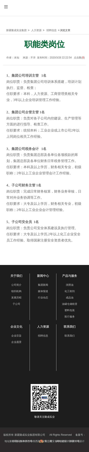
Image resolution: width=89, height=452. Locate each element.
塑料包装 (70, 310)
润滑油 (69, 284)
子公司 (16, 303)
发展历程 (16, 297)
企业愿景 (16, 342)
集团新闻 (43, 284)
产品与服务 (69, 275)
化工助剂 (70, 291)
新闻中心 (43, 275)
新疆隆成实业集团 (16, 30)
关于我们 (16, 275)
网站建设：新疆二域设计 (70, 441)
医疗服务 (70, 316)
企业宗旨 (16, 335)
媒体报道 (43, 291)
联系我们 (70, 326)
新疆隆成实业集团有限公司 (44, 11)
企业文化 (16, 326)
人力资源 (36, 30)
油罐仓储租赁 (69, 303)
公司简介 (16, 284)
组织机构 (16, 291)
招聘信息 (51, 30)
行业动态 (43, 297)
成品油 (69, 297)
